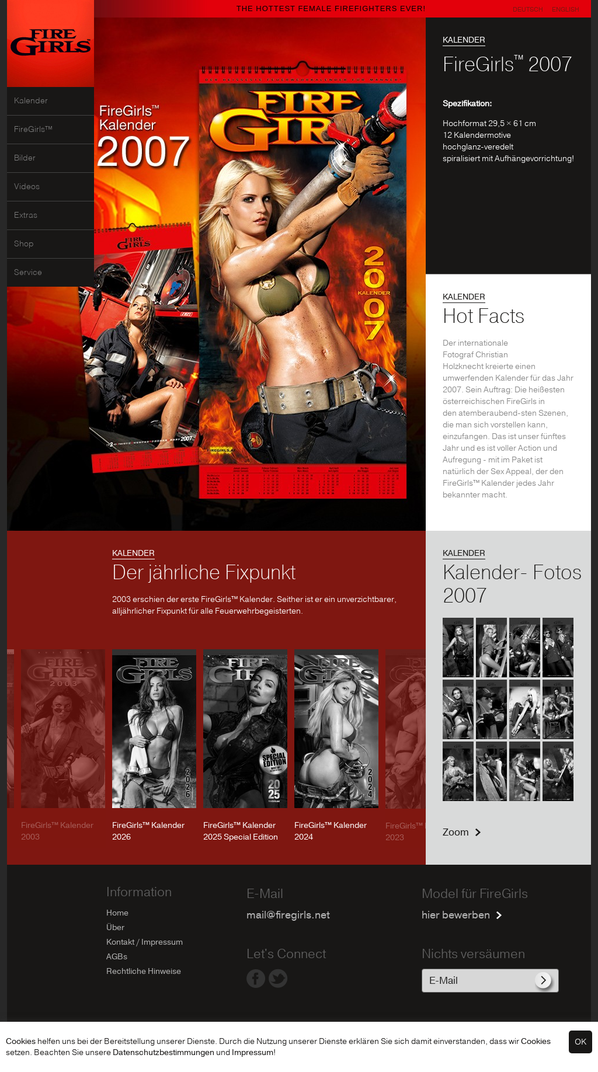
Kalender (31, 101)
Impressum (252, 1052)
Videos (27, 187)
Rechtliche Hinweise (143, 971)
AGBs (116, 956)
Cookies (21, 1041)
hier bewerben (456, 915)
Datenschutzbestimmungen (163, 1052)
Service (28, 273)
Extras (25, 215)
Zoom (456, 832)
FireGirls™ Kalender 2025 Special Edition (240, 831)
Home (117, 912)
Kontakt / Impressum (144, 942)
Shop (24, 244)
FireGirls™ (33, 130)
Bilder (25, 158)
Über (115, 927)
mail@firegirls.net (288, 915)
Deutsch (528, 9)
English (565, 9)
